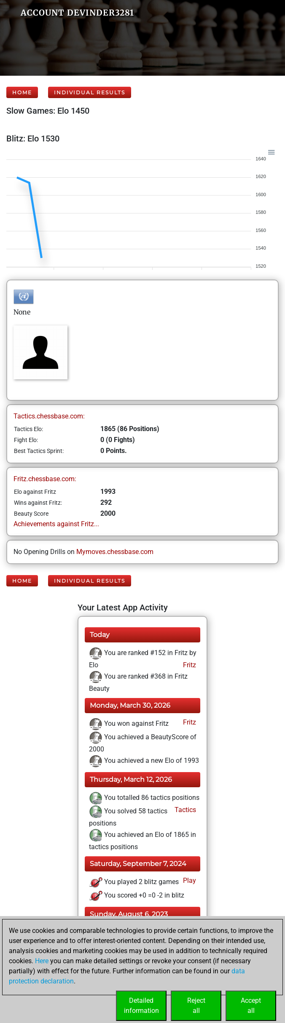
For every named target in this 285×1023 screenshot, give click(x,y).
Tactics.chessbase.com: (49, 416)
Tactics (184, 810)
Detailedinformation (141, 1005)
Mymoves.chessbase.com (114, 552)
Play (188, 880)
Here (41, 961)
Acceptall (251, 1005)
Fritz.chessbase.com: (44, 479)
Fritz (188, 665)
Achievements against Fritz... (56, 524)
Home (22, 92)
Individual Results (89, 92)
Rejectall (196, 1005)
